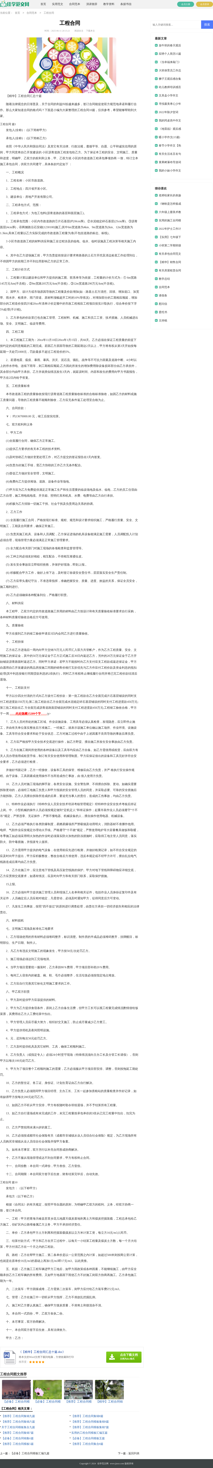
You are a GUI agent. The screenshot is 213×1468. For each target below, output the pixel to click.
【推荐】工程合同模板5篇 (17, 1443)
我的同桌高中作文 (170, 120)
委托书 (163, 312)
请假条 (163, 295)
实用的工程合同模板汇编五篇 (89, 1432)
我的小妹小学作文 (170, 170)
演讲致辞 (91, 4)
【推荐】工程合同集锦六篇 (18, 1421)
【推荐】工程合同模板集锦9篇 (90, 1421)
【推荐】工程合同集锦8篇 (87, 1416)
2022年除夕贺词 (168, 112)
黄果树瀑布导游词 (170, 162)
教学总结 (164, 278)
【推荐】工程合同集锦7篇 (17, 1432)
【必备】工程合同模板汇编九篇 (29, 1453)
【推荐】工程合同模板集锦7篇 (90, 1427)
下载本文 (90, 30)
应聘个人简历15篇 (170, 53)
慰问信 (163, 303)
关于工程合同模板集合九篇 (18, 1427)
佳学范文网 (102, 1463)
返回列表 (133, 1453)
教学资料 (108, 4)
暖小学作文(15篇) (169, 137)
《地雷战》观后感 (170, 128)
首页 (43, 4)
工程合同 (49, 13)
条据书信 (125, 4)
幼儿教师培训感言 (170, 87)
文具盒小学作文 (168, 95)
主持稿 (163, 320)
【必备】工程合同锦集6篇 (17, 1438)
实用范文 (57, 4)
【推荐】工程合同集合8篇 (87, 1443)
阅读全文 (78, 30)
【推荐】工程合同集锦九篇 (18, 1416)
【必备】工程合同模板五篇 (88, 1438)
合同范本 (74, 4)
